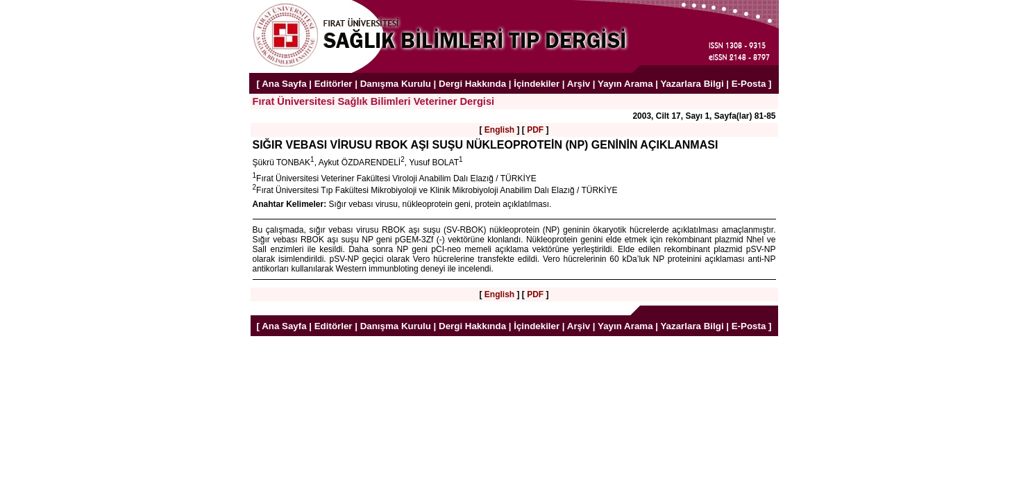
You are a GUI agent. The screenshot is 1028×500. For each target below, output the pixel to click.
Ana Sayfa (284, 83)
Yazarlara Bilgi (691, 83)
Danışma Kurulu (395, 83)
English (499, 130)
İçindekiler (536, 83)
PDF (535, 130)
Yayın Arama (625, 83)
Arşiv (578, 83)
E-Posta (749, 83)
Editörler (333, 83)
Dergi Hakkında (472, 83)
